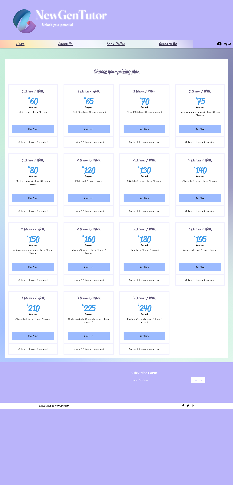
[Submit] (198, 380)
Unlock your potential (57, 24)
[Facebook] (183, 405)
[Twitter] (188, 405)
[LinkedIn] (193, 405)
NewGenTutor (71, 14)
